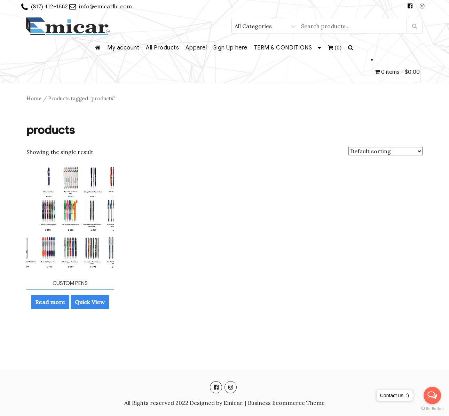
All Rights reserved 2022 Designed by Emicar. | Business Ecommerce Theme (224, 402)
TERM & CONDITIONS (283, 47)
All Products (162, 47)
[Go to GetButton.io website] (432, 409)
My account (123, 47)
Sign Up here (230, 47)
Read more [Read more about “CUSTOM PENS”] (50, 302)
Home (34, 98)
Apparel (196, 47)
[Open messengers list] (432, 395)
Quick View (90, 302)
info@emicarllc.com (105, 6)
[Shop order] (385, 151)
